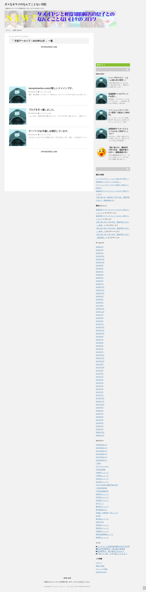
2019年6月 (99, 275)
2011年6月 (99, 380)
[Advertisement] (49, 64)
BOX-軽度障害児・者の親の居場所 (111, 549)
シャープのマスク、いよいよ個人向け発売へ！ (112, 179)
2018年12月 (100, 287)
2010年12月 (100, 398)
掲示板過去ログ (101, 510)
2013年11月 (100, 358)
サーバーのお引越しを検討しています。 (49, 131)
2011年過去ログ (101, 451)
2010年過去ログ (101, 448)
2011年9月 (99, 370)
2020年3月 (99, 250)
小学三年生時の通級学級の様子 (107, 485)
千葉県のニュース (102, 476)
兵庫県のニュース (102, 473)
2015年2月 (99, 324)
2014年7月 (99, 340)
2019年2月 (99, 281)
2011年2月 (99, 392)
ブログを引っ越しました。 (42, 109)
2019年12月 (100, 256)
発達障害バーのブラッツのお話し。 (108, 182)
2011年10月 (100, 367)
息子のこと (100, 503)
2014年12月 (100, 327)
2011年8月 (99, 374)
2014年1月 (99, 352)
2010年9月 (99, 408)
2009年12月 (100, 432)
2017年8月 (99, 306)
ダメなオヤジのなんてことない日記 (25, 4)
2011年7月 (99, 377)
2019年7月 (99, 272)
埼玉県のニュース (102, 479)
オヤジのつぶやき (45, 92)
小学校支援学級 (101, 488)
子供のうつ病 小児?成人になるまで (112, 554)
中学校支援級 (100, 469)
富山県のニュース (102, 482)
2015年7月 (99, 315)
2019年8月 (99, 269)
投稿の (100, 566)
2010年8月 (99, 411)
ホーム (8, 30)
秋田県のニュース (102, 525)
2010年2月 (99, 426)
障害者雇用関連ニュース (104, 534)
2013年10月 (100, 361)
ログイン (99, 563)
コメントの (102, 569)
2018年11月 (100, 290)
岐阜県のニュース (102, 494)
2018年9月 (99, 296)
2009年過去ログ (101, 445)
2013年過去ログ (101, 457)
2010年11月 (100, 401)
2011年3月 (99, 389)
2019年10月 (100, 262)
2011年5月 (99, 383)
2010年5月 (99, 420)
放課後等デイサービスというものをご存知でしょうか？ (118, 131)
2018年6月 (99, 302)
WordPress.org (101, 572)
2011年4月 (99, 386)
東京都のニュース (102, 519)
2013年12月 (100, 355)
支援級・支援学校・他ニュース (107, 513)
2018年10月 (100, 293)
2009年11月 (100, 435)
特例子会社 (100, 522)
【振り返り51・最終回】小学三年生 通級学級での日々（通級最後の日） (118, 149)
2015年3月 (99, 321)
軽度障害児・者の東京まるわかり (110, 551)
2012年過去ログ (101, 454)
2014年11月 (100, 330)
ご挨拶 (98, 463)
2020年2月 (99, 253)
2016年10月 (100, 309)
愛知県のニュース (102, 507)
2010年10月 (100, 404)
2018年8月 (99, 299)
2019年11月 (100, 259)
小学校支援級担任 (102, 491)
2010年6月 (99, 417)
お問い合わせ (17, 30)
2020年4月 (99, 247)
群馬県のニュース (102, 528)
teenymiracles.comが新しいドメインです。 (51, 88)
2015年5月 (99, 318)
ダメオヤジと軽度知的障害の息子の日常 (113, 546)
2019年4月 (99, 278)
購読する (101, 65)
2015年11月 (100, 312)
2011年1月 (99, 395)
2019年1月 (99, 284)
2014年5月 (99, 346)
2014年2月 (99, 349)
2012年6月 (99, 364)
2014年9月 (99, 336)
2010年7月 (99, 414)
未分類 (98, 516)
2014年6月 (99, 343)
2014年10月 (100, 333)
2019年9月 (99, 265)
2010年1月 (99, 429)
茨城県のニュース (102, 531)
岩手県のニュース (102, 497)
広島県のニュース (102, 500)
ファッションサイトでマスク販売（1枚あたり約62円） (119, 112)
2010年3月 (99, 423)
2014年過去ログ (101, 460)
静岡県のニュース (102, 537)
